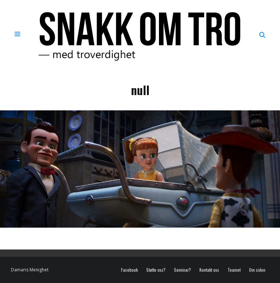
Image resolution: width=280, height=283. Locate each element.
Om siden (257, 270)
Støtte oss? (156, 270)
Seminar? (182, 270)
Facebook (129, 270)
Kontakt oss (209, 270)
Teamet (234, 270)
